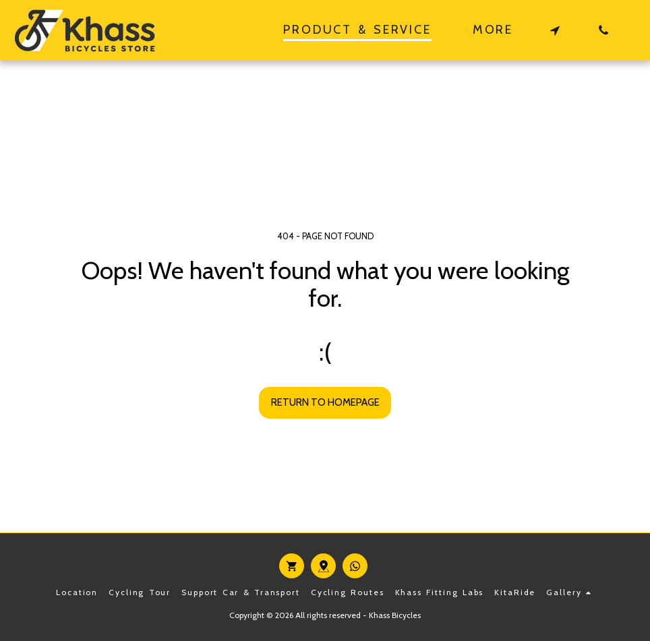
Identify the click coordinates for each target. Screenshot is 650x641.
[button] (554, 30)
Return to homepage (325, 402)
